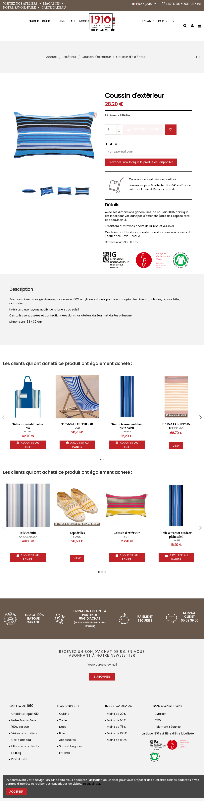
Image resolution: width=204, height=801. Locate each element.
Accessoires (67, 740)
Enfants (64, 753)
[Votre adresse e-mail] (102, 664)
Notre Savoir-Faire (20, 7)
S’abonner (102, 677)
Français (144, 3)
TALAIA (27, 431)
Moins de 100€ (117, 733)
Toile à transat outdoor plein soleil (126, 426)
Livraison (161, 714)
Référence (112, 115)
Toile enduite (27, 533)
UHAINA (127, 431)
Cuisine (64, 714)
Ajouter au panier (143, 129)
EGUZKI (77, 536)
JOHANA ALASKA (28, 536)
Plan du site (19, 759)
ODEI (77, 427)
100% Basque (20, 727)
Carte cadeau (53, 7)
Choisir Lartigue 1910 (25, 714)
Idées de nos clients (25, 746)
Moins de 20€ (116, 714)
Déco (63, 727)
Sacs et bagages (70, 746)
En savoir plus (92, 784)
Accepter (16, 792)
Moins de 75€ (116, 727)
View (176, 446)
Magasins (52, 3)
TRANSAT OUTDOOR (77, 424)
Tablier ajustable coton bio (27, 426)
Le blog (16, 753)
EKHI (126, 536)
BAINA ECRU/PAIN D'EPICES (176, 426)
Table (63, 720)
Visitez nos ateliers (20, 3)
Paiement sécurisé (168, 727)
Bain (62, 733)
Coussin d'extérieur (127, 533)
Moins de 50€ (116, 720)
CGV (158, 720)
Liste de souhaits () (181, 3)
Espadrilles (77, 533)
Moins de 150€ (117, 740)
